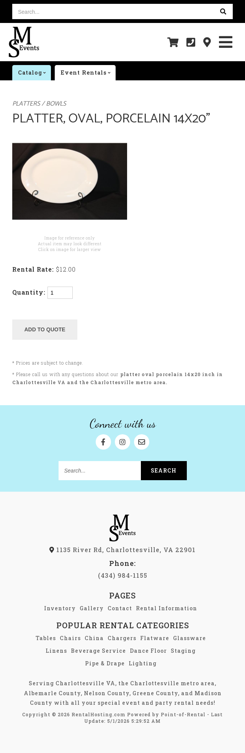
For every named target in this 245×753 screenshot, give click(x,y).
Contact (120, 608)
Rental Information (166, 608)
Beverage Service (98, 650)
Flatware (154, 638)
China (94, 638)
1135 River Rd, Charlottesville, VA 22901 (122, 550)
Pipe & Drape (105, 663)
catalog (34, 72)
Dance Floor (148, 650)
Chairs (70, 638)
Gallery (92, 608)
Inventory (60, 608)
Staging (183, 650)
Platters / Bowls (39, 104)
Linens (56, 650)
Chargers (122, 638)
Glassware (189, 638)
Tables (46, 638)
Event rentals (88, 72)
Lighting (143, 663)
